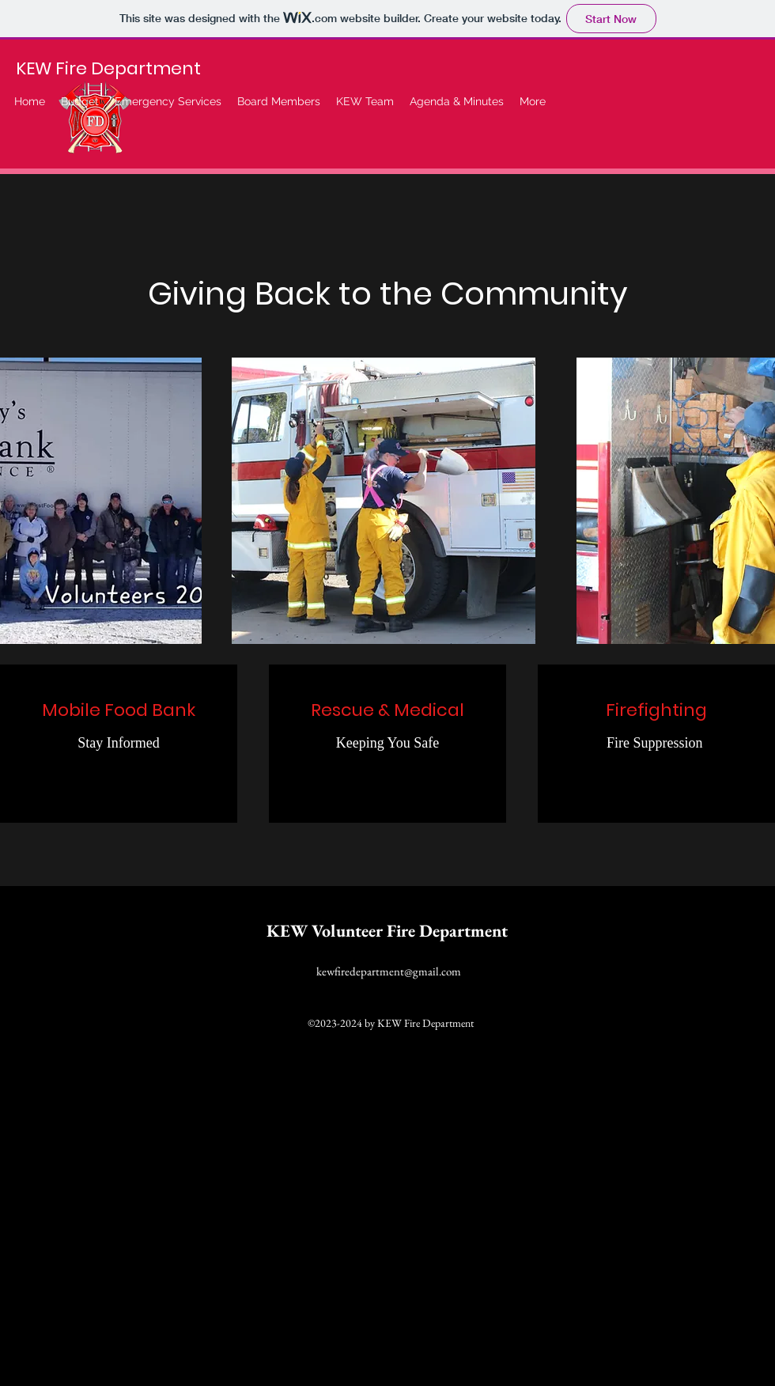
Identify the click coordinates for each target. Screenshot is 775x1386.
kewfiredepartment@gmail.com (388, 971)
